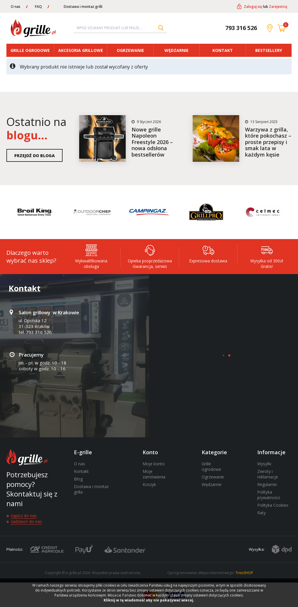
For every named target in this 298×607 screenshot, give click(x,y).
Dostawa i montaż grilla (91, 489)
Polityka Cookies (272, 505)
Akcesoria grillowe (80, 50)
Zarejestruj (278, 6)
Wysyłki (264, 463)
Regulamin (267, 484)
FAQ (38, 6)
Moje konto (154, 463)
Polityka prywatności (268, 494)
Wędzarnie (176, 50)
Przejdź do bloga (34, 155)
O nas (15, 6)
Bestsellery (268, 50)
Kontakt (222, 50)
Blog (78, 479)
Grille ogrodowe (30, 50)
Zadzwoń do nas (26, 521)
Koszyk (149, 484)
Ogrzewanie (130, 50)
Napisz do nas (24, 515)
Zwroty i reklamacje (267, 474)
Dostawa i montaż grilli (83, 6)
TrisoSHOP (244, 572)
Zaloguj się (253, 6)
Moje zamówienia (154, 474)
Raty (261, 512)
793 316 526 (241, 28)
